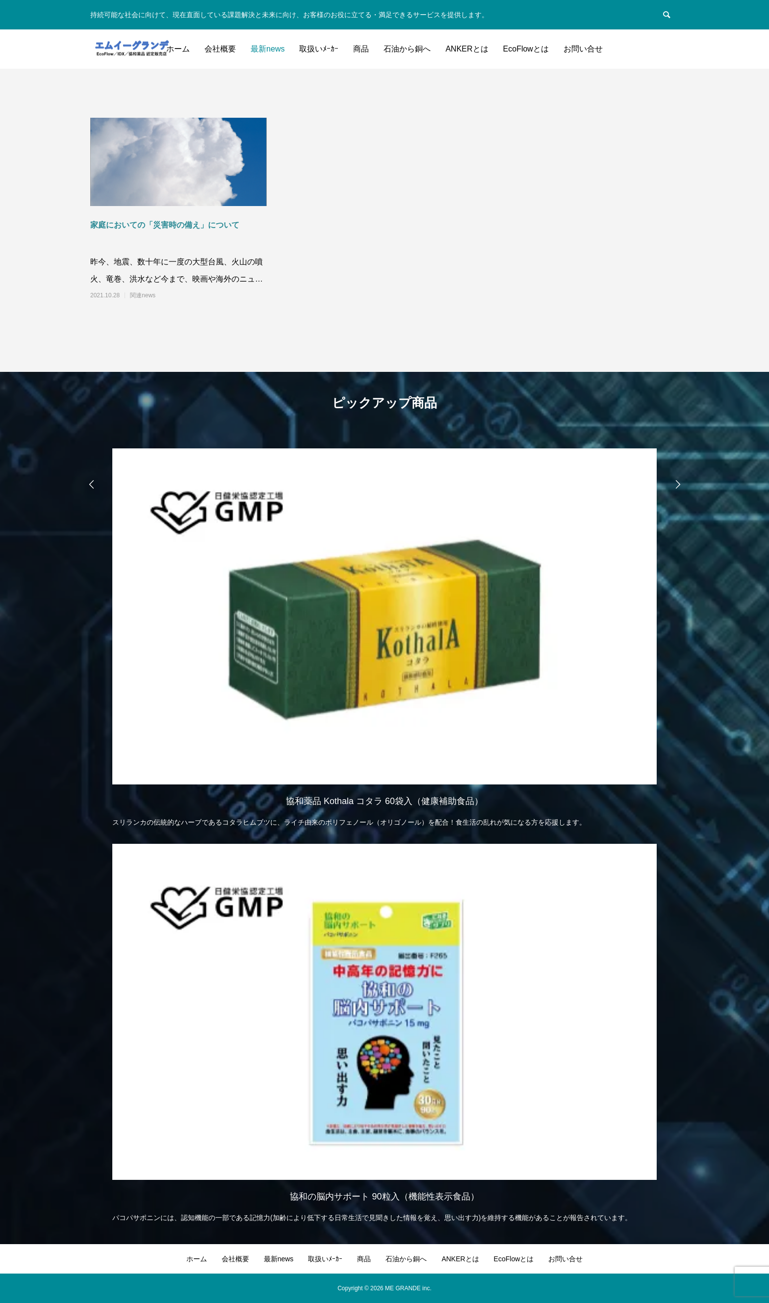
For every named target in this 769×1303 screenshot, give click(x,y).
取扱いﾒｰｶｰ (318, 49)
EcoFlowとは (526, 49)
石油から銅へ (407, 49)
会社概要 (220, 49)
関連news (142, 295)
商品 (361, 49)
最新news (267, 49)
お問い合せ (583, 49)
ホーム (178, 49)
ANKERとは (466, 49)
